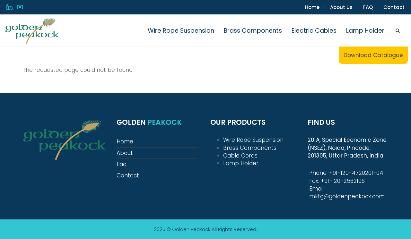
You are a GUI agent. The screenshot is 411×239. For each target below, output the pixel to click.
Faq (122, 164)
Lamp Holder (365, 30)
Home (312, 7)
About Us (341, 7)
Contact (394, 7)
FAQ (368, 7)
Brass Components (253, 30)
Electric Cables (314, 30)
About (125, 153)
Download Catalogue (373, 55)
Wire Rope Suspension (181, 30)
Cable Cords (240, 155)
